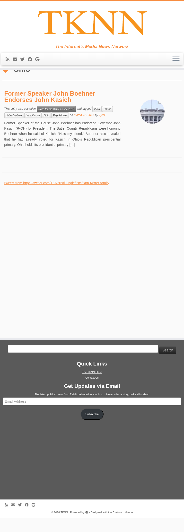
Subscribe (92, 428)
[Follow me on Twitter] (24, 60)
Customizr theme (123, 525)
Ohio (46, 128)
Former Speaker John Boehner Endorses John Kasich (49, 110)
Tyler (102, 128)
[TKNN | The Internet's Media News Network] (92, 23)
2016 (97, 122)
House (107, 122)
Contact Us (91, 391)
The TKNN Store (92, 385)
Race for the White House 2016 (56, 122)
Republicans (60, 128)
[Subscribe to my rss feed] (9, 60)
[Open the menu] (176, 60)
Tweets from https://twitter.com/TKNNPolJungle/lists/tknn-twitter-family (56, 197)
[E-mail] (16, 60)
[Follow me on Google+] (39, 60)
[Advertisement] (40, 272)
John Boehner (14, 128)
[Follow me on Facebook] (31, 60)
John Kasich (33, 128)
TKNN (64, 525)
